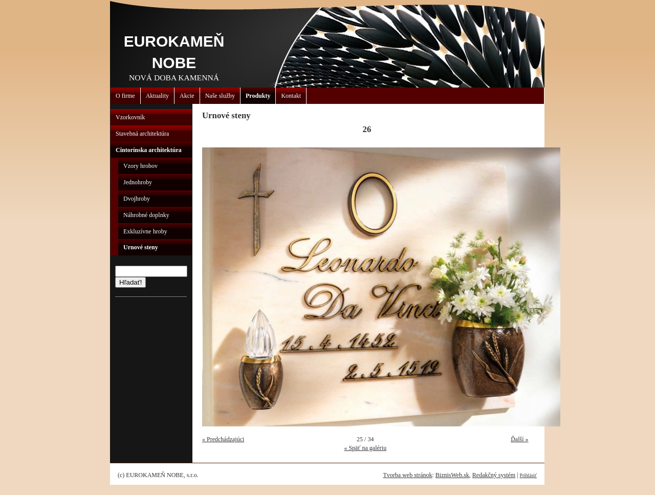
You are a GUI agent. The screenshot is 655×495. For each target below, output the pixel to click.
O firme (125, 95)
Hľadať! (130, 282)
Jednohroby (137, 182)
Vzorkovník (130, 117)
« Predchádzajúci (223, 439)
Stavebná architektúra (142, 133)
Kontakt (291, 95)
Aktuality (157, 95)
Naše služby (220, 95)
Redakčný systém (493, 475)
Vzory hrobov (140, 165)
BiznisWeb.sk (452, 475)
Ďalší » (519, 439)
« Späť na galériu (365, 447)
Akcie (187, 95)
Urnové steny (140, 247)
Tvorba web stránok (407, 475)
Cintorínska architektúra (149, 150)
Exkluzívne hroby (145, 231)
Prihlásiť (528, 475)
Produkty (258, 95)
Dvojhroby (136, 198)
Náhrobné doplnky (146, 215)
